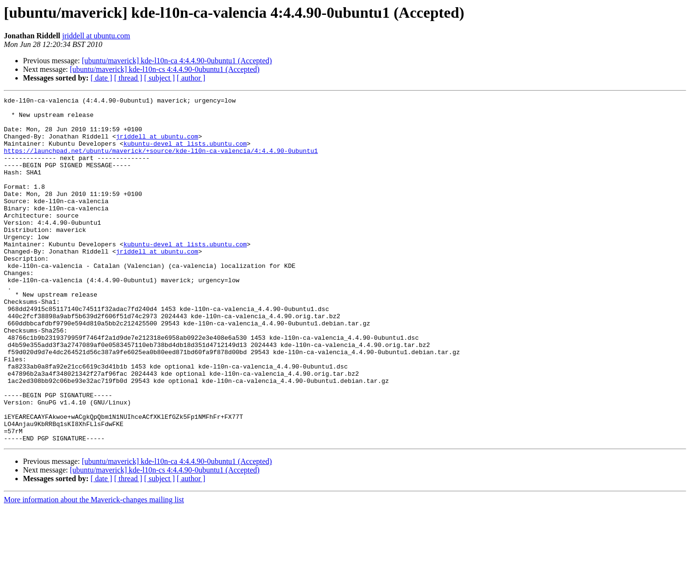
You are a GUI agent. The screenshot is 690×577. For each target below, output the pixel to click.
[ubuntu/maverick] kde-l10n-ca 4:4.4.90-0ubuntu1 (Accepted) (177, 61)
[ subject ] (159, 78)
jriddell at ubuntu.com (96, 36)
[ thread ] (128, 78)
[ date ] (101, 78)
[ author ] (191, 78)
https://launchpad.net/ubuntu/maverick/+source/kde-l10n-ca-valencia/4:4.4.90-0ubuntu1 (161, 162)
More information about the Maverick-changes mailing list (94, 569)
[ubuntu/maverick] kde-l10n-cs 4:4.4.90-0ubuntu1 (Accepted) (165, 69)
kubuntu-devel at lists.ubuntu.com (185, 153)
